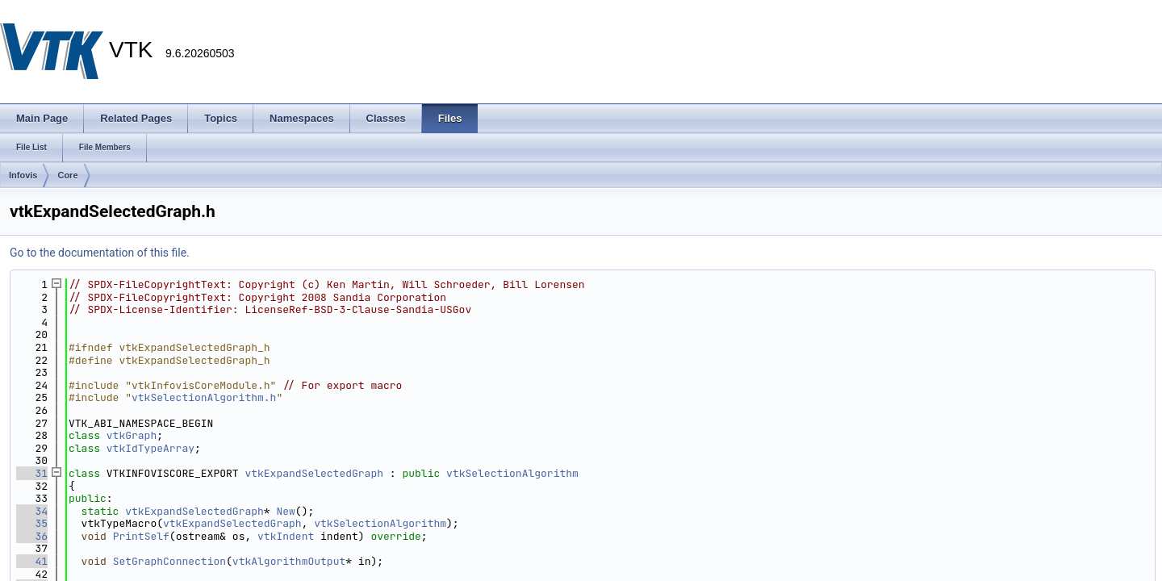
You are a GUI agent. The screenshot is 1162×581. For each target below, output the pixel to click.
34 (32, 511)
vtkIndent (285, 536)
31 (32, 473)
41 (32, 561)
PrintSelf (141, 536)
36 (32, 536)
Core (67, 175)
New (285, 511)
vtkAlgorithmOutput (288, 561)
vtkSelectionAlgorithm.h (204, 397)
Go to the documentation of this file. (100, 252)
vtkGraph (132, 435)
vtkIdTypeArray (150, 448)
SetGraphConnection (169, 561)
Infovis (23, 175)
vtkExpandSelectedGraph (314, 473)
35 (32, 523)
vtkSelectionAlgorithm (512, 473)
